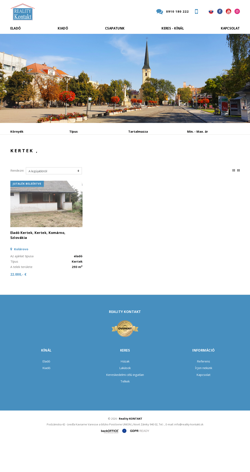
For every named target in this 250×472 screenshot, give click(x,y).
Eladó (15, 28)
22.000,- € (18, 305)
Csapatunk (114, 28)
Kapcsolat (230, 28)
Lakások (125, 399)
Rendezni (17, 202)
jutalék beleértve (27, 215)
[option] (125, 78)
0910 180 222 (177, 11)
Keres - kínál (172, 28)
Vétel (67, 153)
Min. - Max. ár (197, 131)
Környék (16, 131)
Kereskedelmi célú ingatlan (125, 406)
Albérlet (90, 153)
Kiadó (63, 28)
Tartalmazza (138, 131)
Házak (125, 393)
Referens (203, 393)
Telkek (125, 413)
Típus (73, 131)
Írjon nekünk (203, 399)
